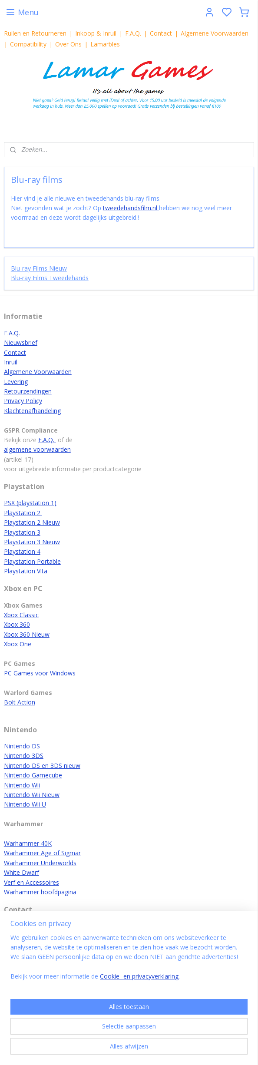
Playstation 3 (22, 532)
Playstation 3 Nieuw (32, 542)
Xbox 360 (17, 624)
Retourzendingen (28, 391)
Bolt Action (19, 702)
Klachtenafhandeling (32, 411)
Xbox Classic (21, 615)
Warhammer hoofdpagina (40, 892)
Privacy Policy (23, 401)
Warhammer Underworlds (40, 863)
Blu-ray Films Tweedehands (50, 278)
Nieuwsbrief (20, 342)
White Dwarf (21, 872)
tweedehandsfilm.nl (131, 207)
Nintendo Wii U (25, 804)
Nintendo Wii (22, 785)
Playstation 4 (22, 551)
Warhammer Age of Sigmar (42, 853)
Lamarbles (105, 44)
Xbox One (17, 644)
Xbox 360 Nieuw (27, 634)
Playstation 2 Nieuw (32, 522)
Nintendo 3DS (23, 755)
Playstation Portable (32, 561)
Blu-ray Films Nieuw (39, 268)
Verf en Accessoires (31, 882)
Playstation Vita (25, 571)
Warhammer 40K (28, 843)
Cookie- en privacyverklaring (139, 976)
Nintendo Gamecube (33, 775)
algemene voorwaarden (37, 449)
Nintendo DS (22, 746)
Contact (161, 33)
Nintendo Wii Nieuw (32, 794)
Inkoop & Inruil (95, 33)
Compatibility (28, 44)
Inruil (10, 362)
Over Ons (68, 44)
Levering (16, 381)
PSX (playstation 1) (30, 503)
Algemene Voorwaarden (214, 33)
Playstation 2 (23, 513)
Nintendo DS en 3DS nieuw (42, 765)
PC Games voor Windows (40, 673)
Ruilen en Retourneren (35, 33)
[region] (129, 961)
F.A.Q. (133, 33)
